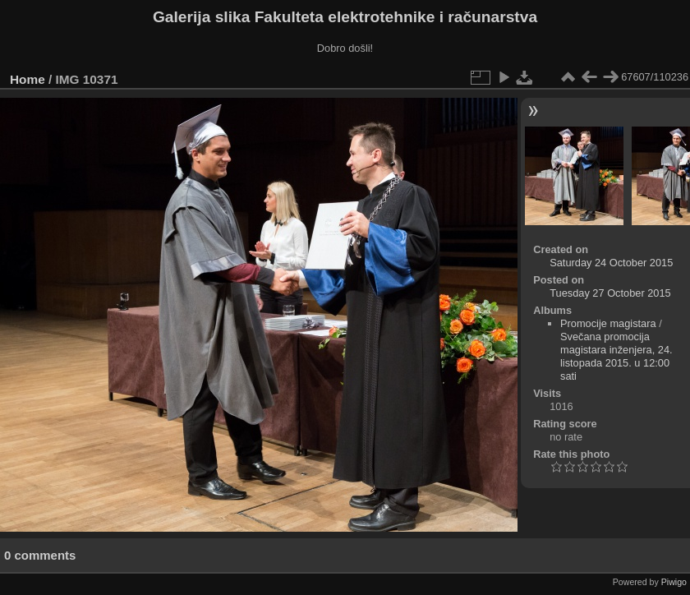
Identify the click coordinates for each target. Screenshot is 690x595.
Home (27, 79)
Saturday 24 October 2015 (611, 262)
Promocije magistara (608, 323)
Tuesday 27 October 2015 (610, 293)
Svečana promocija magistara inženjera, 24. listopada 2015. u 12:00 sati (616, 356)
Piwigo (674, 582)
